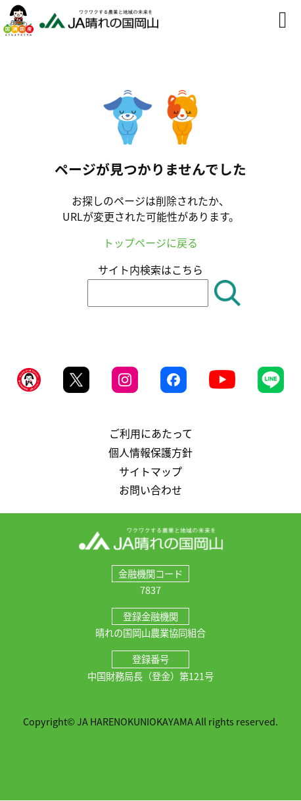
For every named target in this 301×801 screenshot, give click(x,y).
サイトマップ (150, 471)
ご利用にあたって (151, 433)
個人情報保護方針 (150, 452)
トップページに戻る (150, 242)
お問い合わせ (150, 489)
